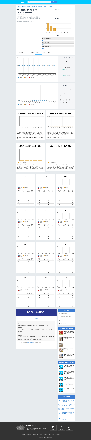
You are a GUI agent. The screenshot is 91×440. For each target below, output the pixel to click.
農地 (44, 52)
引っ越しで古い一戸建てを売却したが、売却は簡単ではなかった (66, 367)
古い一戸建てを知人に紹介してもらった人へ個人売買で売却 (66, 385)
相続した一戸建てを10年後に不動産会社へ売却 (66, 390)
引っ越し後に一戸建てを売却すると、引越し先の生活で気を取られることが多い (66, 373)
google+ (69, 429)
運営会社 (23, 434)
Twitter (53, 429)
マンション (38, 52)
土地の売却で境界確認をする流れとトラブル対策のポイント (66, 345)
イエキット (44, 437)
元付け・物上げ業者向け (44, 434)
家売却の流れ (63, 323)
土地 (26, 52)
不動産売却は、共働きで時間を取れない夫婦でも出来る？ (66, 350)
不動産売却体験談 (35, 434)
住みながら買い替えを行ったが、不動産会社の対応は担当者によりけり (66, 379)
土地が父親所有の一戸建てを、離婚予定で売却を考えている (68, 401)
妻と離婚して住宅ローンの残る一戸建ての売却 (68, 409)
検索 (43, 40)
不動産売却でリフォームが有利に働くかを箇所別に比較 (66, 356)
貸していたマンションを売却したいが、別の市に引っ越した (68, 405)
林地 (49, 52)
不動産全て (21, 52)
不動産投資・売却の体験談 (66, 316)
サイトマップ (51, 434)
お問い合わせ (57, 434)
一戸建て (32, 52)
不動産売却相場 (64, 313)
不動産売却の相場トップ (30, 342)
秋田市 (36, 318)
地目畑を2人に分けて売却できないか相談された (67, 419)
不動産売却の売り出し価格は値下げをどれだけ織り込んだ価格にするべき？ (66, 333)
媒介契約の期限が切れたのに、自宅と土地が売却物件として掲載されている (68, 413)
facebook (61, 429)
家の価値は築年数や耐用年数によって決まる (66, 339)
